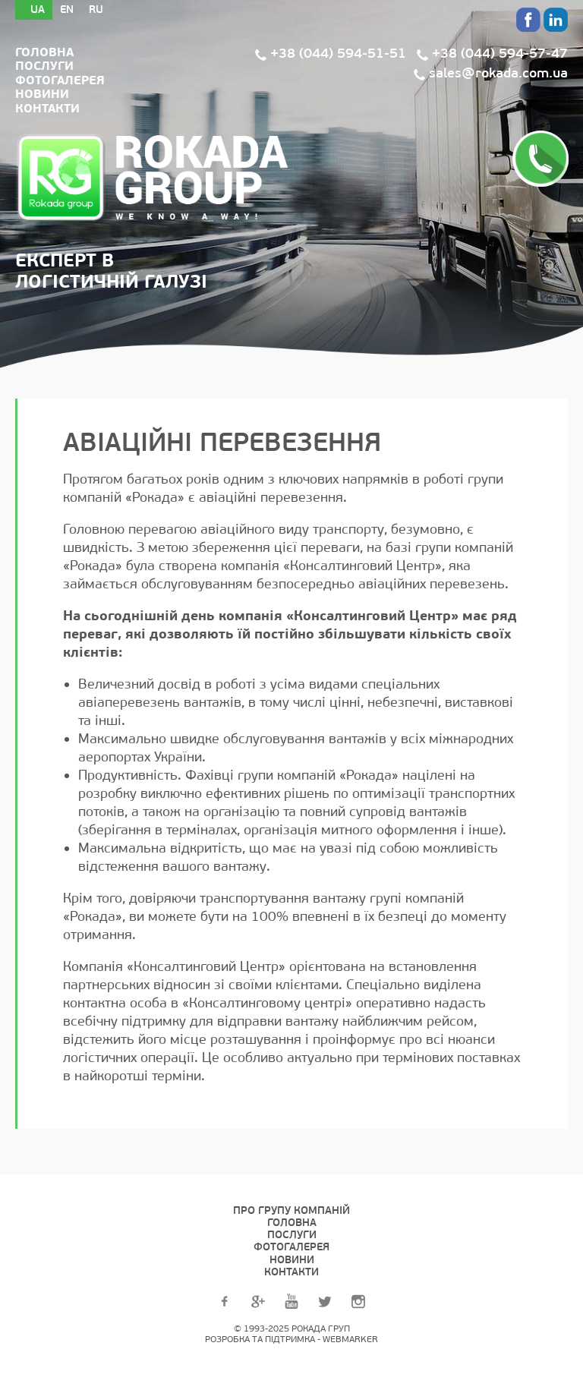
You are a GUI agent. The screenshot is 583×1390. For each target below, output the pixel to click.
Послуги (44, 66)
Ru (96, 9)
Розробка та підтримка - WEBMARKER (291, 1339)
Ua (37, 9)
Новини (42, 94)
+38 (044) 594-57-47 (500, 53)
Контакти (47, 108)
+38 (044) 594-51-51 (338, 53)
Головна (44, 52)
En (67, 9)
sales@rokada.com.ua (498, 73)
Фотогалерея (60, 80)
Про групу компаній (291, 1211)
